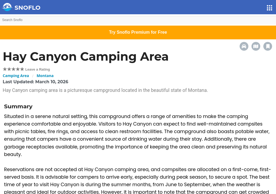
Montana (45, 75)
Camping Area (16, 75)
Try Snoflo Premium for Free (138, 32)
